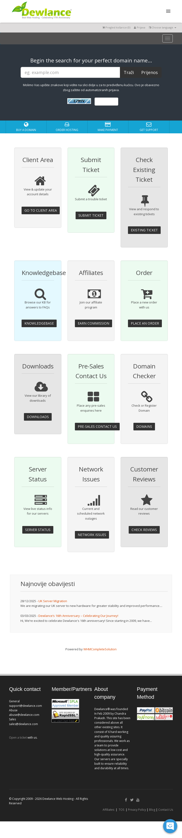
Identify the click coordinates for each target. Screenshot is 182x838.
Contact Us (165, 810)
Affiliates (108, 810)
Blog (152, 810)
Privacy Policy (137, 810)
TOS (121, 810)
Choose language (162, 27)
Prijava (139, 27)
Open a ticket (18, 738)
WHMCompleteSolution (100, 649)
